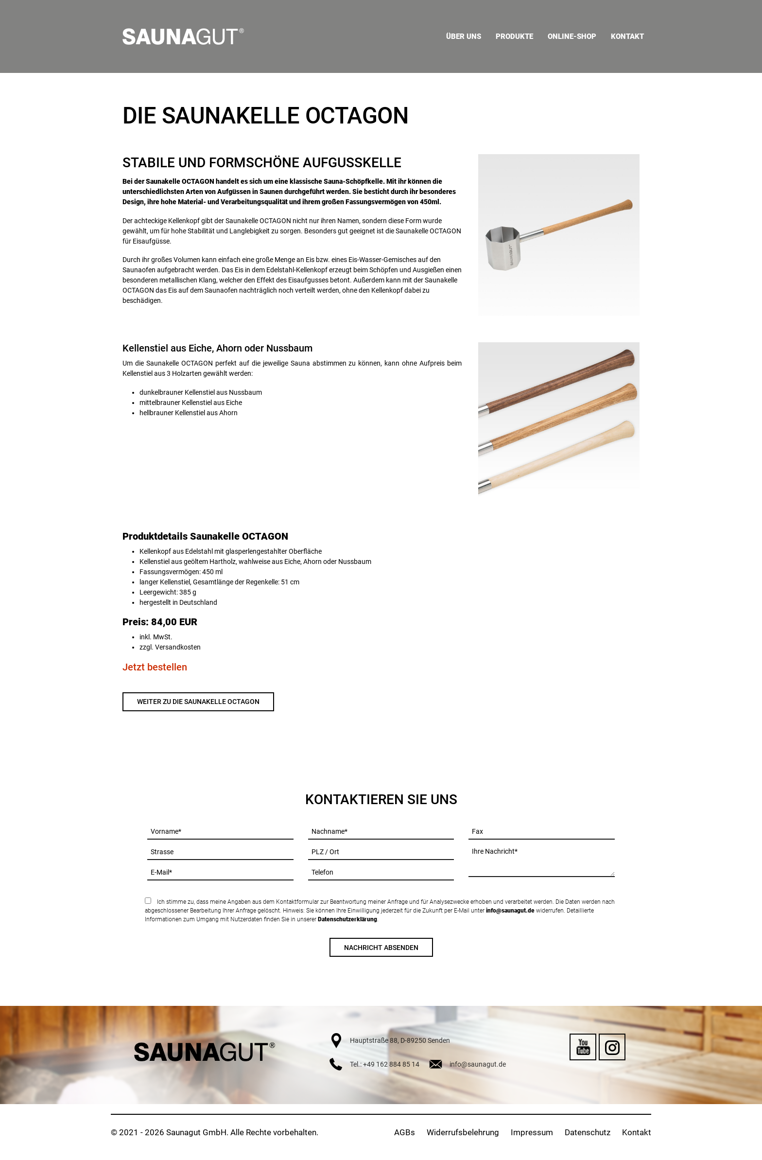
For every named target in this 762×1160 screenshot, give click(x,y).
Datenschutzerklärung (347, 919)
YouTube (583, 1047)
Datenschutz (587, 1132)
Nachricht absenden (381, 947)
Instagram (612, 1047)
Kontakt (636, 1132)
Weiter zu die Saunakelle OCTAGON (198, 701)
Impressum (532, 1132)
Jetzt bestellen (154, 667)
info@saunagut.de (510, 910)
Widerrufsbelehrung (463, 1132)
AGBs (404, 1132)
